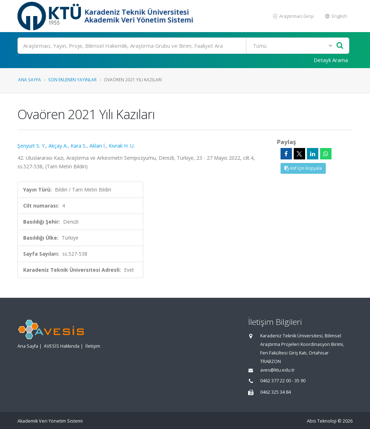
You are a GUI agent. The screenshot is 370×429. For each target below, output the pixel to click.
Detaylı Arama (331, 59)
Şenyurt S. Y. (31, 145)
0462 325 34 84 (275, 392)
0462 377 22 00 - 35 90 (282, 381)
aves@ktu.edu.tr (277, 370)
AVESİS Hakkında (61, 346)
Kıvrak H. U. (122, 145)
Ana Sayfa (29, 79)
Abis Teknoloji (321, 421)
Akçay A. (58, 145)
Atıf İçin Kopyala (303, 168)
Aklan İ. (97, 145)
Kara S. (79, 145)
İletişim (92, 346)
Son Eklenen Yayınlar (72, 79)
